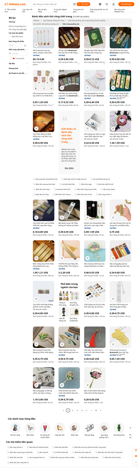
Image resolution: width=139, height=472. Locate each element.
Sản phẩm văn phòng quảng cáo (46, 24)
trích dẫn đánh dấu (67, 184)
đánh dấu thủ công (41, 194)
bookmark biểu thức (62, 189)
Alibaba (36, 20)
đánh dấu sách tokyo (41, 189)
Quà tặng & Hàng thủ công (53, 20)
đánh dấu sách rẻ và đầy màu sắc (74, 179)
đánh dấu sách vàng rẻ (62, 194)
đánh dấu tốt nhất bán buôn (37, 447)
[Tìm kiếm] (83, 4)
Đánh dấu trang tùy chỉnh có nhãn (61, 457)
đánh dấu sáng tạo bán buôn (44, 184)
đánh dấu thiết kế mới (104, 184)
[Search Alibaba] (52, 4)
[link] (136, 450)
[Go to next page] (100, 410)
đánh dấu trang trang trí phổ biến (20, 452)
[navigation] (17, 213)
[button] (74, 4)
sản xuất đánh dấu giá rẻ (100, 179)
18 (96, 410)
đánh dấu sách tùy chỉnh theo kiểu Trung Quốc (89, 447)
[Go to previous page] (63, 410)
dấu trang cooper (108, 189)
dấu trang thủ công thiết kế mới (45, 179)
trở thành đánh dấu (60, 452)
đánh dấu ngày (85, 184)
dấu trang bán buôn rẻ (36, 457)
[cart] (107, 4)
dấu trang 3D (42, 452)
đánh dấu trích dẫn (15, 457)
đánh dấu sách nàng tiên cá (18, 463)
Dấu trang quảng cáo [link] (71, 24)
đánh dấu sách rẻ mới (83, 194)
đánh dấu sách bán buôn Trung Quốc (109, 452)
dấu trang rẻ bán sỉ (103, 194)
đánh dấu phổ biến (60, 447)
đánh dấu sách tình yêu (112, 457)
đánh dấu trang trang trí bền (85, 189)
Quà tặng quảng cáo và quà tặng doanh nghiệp (86, 20)
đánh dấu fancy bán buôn (88, 457)
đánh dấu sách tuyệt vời (82, 452)
